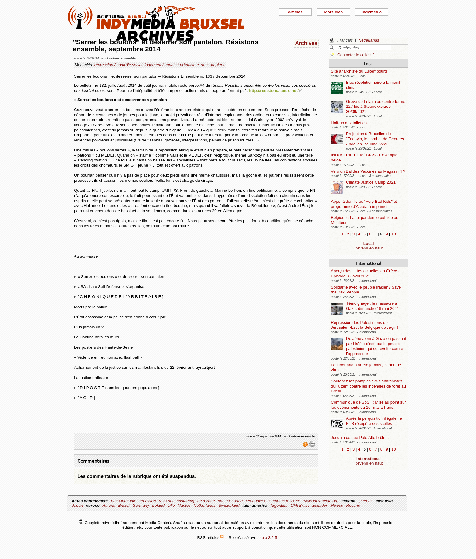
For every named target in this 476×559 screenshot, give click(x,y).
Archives (306, 43)
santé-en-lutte (230, 501)
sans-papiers (212, 65)
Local (369, 63)
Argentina (278, 505)
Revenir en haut (368, 248)
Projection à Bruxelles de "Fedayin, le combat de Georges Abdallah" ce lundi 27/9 (375, 138)
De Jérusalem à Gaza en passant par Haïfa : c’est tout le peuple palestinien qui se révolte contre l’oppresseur (376, 346)
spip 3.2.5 (268, 537)
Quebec (365, 501)
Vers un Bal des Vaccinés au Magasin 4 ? (368, 171)
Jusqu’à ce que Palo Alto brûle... (360, 437)
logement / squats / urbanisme (171, 65)
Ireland (158, 505)
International (368, 263)
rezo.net (166, 501)
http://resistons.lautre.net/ (274, 90)
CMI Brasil (300, 505)
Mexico (336, 505)
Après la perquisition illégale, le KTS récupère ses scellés (374, 421)
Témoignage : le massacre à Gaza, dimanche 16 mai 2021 (372, 306)
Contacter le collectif (355, 55)
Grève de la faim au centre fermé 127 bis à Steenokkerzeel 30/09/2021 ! (375, 106)
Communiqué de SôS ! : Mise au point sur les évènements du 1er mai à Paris (368, 405)
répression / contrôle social (118, 65)
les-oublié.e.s (258, 501)
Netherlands (205, 505)
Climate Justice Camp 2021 (371, 182)
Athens (109, 505)
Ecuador (320, 505)
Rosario (353, 505)
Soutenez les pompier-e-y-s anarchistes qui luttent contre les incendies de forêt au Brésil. (368, 386)
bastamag (185, 501)
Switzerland (229, 505)
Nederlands (369, 40)
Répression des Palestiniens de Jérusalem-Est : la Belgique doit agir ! (364, 325)
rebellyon (147, 501)
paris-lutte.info (123, 501)
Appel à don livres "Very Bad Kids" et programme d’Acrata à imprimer (364, 204)
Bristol (123, 505)
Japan (77, 505)
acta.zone (206, 501)
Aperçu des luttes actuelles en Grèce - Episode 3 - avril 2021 (365, 273)
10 (393, 234)
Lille (171, 505)
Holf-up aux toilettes (349, 122)
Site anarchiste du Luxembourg (359, 71)
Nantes (184, 505)
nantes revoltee (286, 501)
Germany (140, 505)
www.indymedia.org (320, 501)
